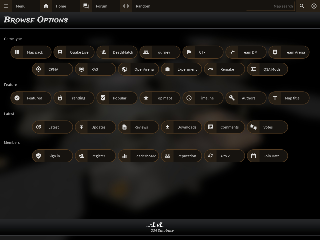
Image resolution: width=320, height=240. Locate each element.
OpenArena (144, 69)
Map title (292, 97)
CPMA (53, 69)
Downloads (187, 127)
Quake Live (79, 52)
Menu (21, 6)
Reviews (141, 127)
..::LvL (155, 225)
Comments (229, 127)
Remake (227, 69)
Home (61, 6)
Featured (34, 97)
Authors (249, 97)
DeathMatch (123, 52)
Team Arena (295, 52)
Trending (77, 97)
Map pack (35, 52)
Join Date (272, 155)
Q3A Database (162, 230)
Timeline (206, 97)
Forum (101, 6)
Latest (53, 127)
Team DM (250, 52)
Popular (119, 97)
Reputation (187, 155)
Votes (268, 127)
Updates (99, 127)
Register (98, 155)
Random (143, 6)
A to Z (225, 155)
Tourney (163, 52)
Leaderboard (145, 155)
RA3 (95, 69)
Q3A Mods (272, 69)
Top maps (164, 97)
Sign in (54, 155)
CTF (202, 52)
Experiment (187, 69)
